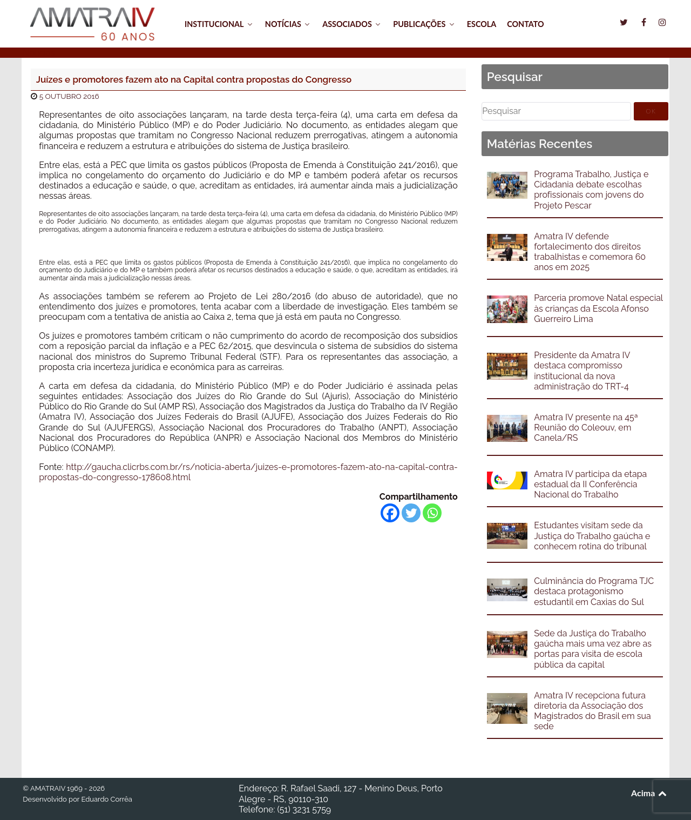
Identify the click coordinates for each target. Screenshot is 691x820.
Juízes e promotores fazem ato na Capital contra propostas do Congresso (193, 79)
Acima (649, 793)
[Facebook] (390, 512)
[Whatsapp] (432, 512)
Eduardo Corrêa (106, 799)
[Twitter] (411, 512)
